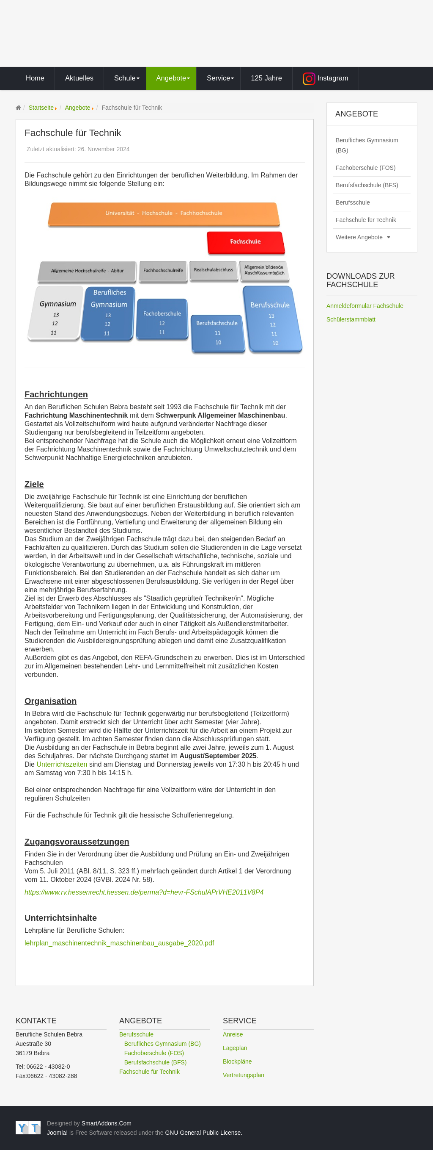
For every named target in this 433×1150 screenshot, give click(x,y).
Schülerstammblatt (350, 319)
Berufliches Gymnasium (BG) (367, 145)
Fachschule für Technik (366, 219)
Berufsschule (353, 202)
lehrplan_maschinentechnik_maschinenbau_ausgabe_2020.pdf (119, 943)
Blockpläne (237, 1061)
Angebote (77, 107)
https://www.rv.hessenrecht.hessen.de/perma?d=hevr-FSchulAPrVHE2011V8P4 (144, 892)
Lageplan (235, 1048)
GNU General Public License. (203, 1132)
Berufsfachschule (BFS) (367, 185)
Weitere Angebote (359, 237)
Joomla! (57, 1132)
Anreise (233, 1034)
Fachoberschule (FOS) (366, 167)
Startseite (41, 107)
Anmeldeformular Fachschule (364, 305)
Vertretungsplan (243, 1075)
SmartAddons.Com (107, 1123)
